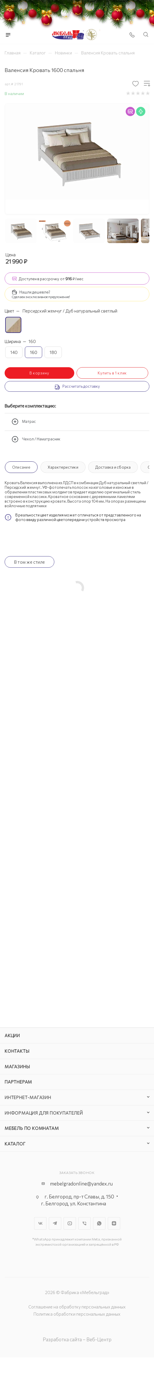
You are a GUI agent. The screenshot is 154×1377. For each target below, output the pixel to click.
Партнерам (18, 1081)
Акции (12, 1035)
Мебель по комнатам (32, 1128)
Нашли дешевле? (34, 292)
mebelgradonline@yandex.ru (81, 1184)
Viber (84, 1223)
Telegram (55, 1223)
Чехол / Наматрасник (36, 439)
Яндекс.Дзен (114, 1223)
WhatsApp (99, 1223)
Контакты (17, 1051)
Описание (21, 467)
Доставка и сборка (113, 467)
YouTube (70, 1223)
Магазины (17, 1066)
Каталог (15, 1143)
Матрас (24, 421)
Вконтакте (40, 1223)
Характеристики (63, 467)
